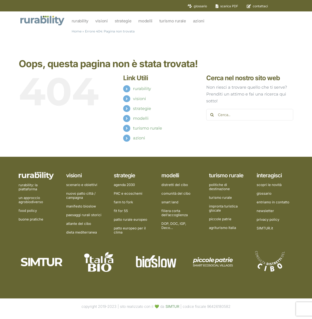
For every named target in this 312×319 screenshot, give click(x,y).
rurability (142, 88)
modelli (141, 118)
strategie (142, 108)
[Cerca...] (249, 114)
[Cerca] (212, 114)
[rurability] (43, 16)
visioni (139, 98)
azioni (139, 138)
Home (76, 31)
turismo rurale (147, 128)
